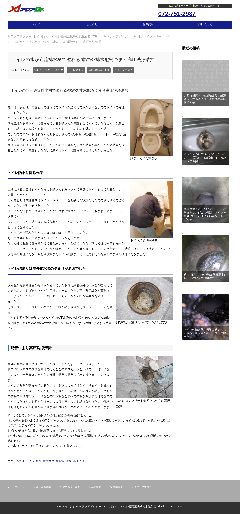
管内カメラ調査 (71, 487)
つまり (20, 461)
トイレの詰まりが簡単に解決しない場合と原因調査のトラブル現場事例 (205, 333)
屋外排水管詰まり (98, 69)
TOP (53, 36)
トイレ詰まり (76, 69)
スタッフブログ (123, 69)
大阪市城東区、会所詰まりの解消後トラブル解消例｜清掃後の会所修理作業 (205, 99)
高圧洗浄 (78, 461)
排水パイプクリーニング (48, 69)
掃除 (39, 461)
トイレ (30, 461)
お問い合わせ (204, 24)
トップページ (17, 487)
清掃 (69, 461)
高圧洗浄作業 (43, 487)
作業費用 (148, 24)
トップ (36, 24)
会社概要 (92, 24)
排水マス (48, 461)
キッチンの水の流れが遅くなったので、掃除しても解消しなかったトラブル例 (205, 157)
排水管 (60, 461)
